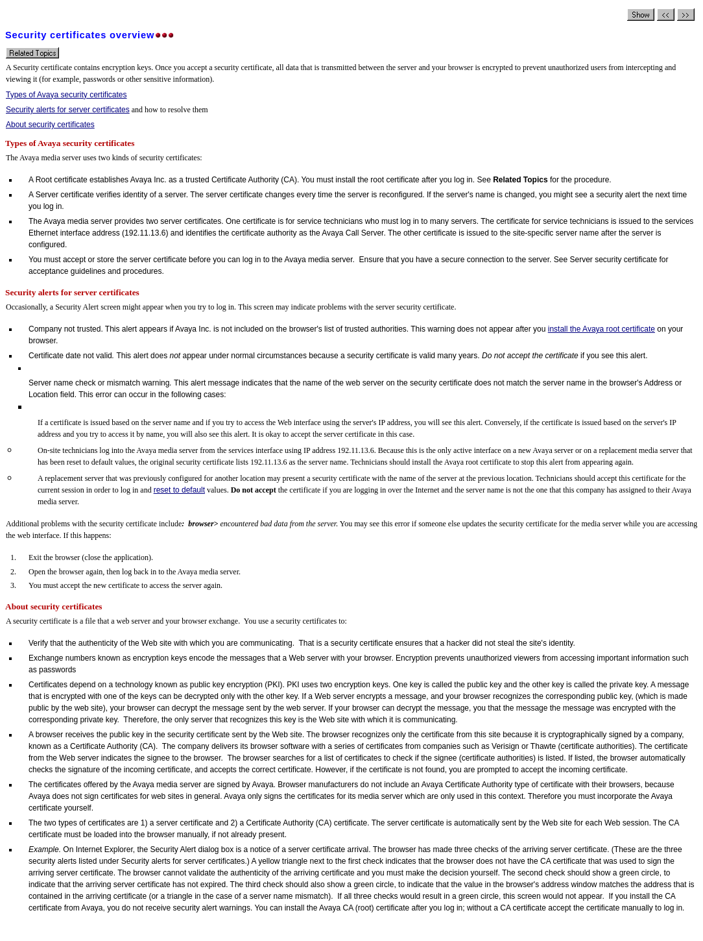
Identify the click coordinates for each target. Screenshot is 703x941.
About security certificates (50, 124)
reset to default (179, 490)
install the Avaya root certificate (601, 329)
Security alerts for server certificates (68, 109)
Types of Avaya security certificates (66, 94)
